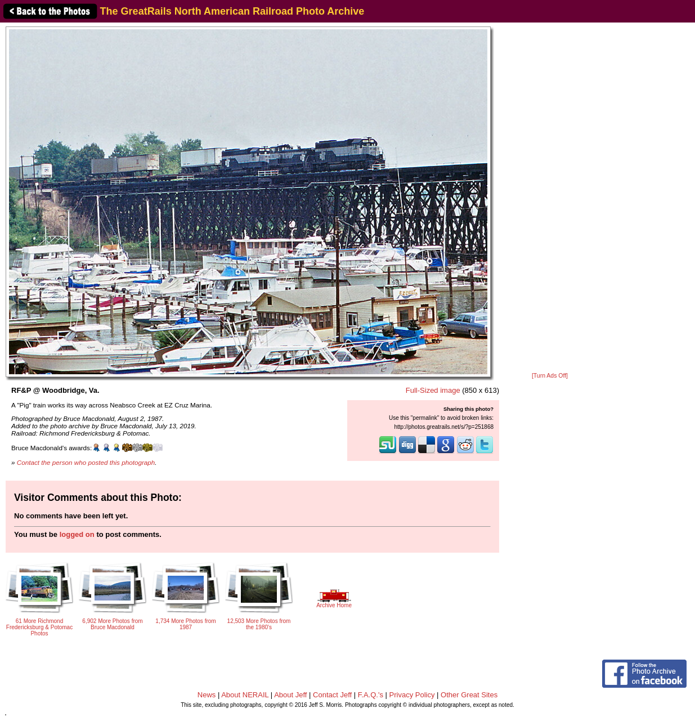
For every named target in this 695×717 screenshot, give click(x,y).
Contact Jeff (332, 695)
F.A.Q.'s (370, 695)
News (207, 695)
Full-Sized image (433, 390)
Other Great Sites (469, 695)
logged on (77, 534)
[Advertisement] (550, 198)
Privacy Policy (412, 695)
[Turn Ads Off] (550, 376)
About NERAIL (244, 695)
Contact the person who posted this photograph (86, 462)
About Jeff (290, 695)
